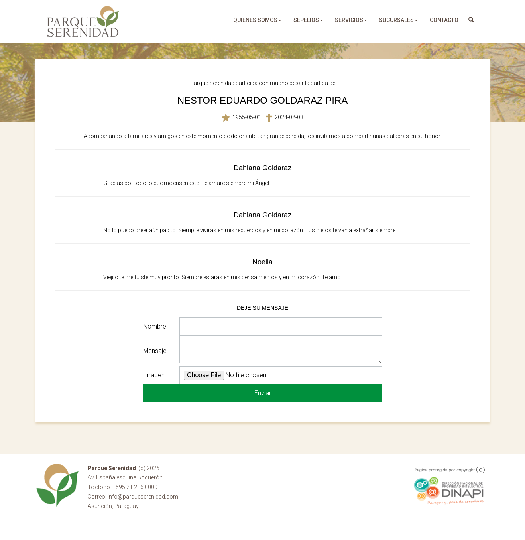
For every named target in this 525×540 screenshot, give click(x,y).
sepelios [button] (308, 20)
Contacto (444, 20)
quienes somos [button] (257, 20)
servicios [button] (351, 20)
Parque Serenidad (83, 21)
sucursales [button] (398, 20)
